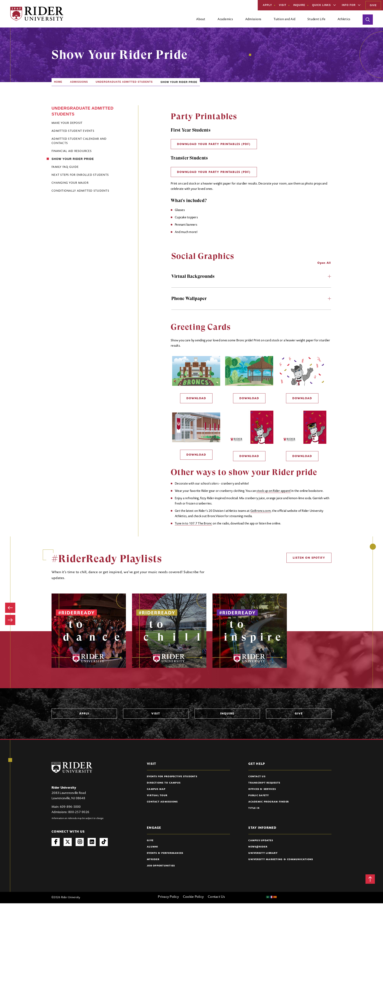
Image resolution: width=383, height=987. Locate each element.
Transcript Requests (264, 783)
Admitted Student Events (73, 131)
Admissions (79, 81)
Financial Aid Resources (72, 151)
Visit (282, 5)
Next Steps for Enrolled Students (80, 175)
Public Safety (258, 795)
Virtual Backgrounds (251, 276)
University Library (263, 853)
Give (373, 5)
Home (58, 81)
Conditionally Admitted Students (80, 191)
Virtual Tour (157, 795)
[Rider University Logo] (72, 767)
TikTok (104, 842)
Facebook (56, 842)
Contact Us (256, 776)
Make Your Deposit (67, 123)
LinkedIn (92, 842)
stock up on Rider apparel (273, 491)
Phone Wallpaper (251, 298)
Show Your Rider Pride (73, 158)
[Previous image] (10, 608)
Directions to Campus (163, 783)
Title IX (254, 808)
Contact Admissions (162, 802)
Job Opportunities (161, 866)
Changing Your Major (70, 183)
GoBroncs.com (260, 511)
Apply (267, 5)
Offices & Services (262, 789)
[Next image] (10, 620)
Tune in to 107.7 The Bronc (193, 523)
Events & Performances (165, 853)
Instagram (80, 842)
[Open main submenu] (200, 20)
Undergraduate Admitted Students (124, 81)
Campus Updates (260, 840)
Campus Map (156, 789)
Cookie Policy (193, 897)
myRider (153, 859)
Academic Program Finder (268, 802)
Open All (324, 263)
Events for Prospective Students (172, 776)
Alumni (152, 847)
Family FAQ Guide (65, 167)
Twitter (68, 842)
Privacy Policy (168, 897)
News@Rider (257, 847)
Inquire (299, 5)
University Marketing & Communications (280, 859)
